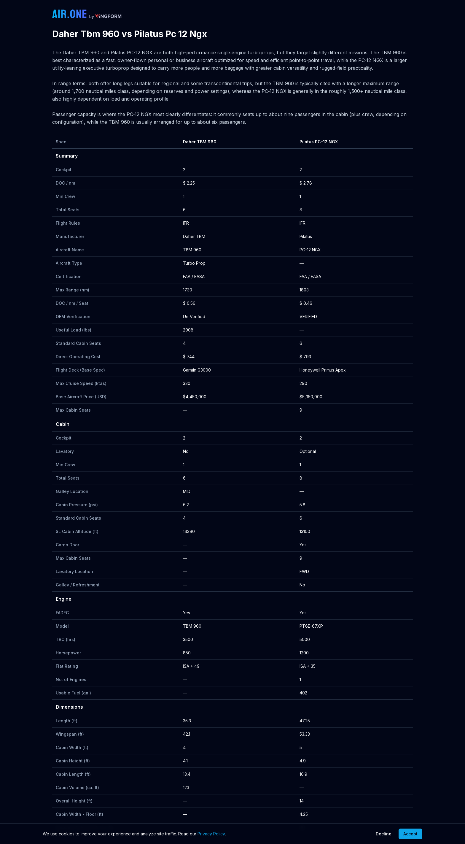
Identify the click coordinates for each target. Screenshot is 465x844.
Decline (383, 833)
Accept (410, 833)
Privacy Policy (211, 833)
